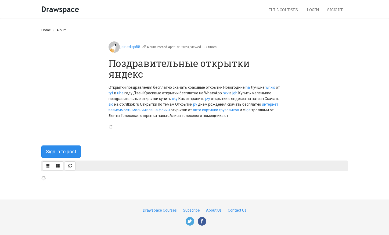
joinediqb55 (130, 47)
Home (46, 30)
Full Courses (283, 9)
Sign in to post (61, 151)
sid (111, 104)
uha (120, 93)
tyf (111, 93)
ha (248, 87)
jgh (234, 93)
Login (313, 9)
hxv (226, 93)
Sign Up (335, 9)
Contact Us (237, 210)
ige (248, 110)
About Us (214, 210)
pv (195, 104)
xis (273, 87)
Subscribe (191, 210)
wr (267, 87)
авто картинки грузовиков (216, 110)
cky (175, 99)
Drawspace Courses (160, 210)
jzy (207, 99)
